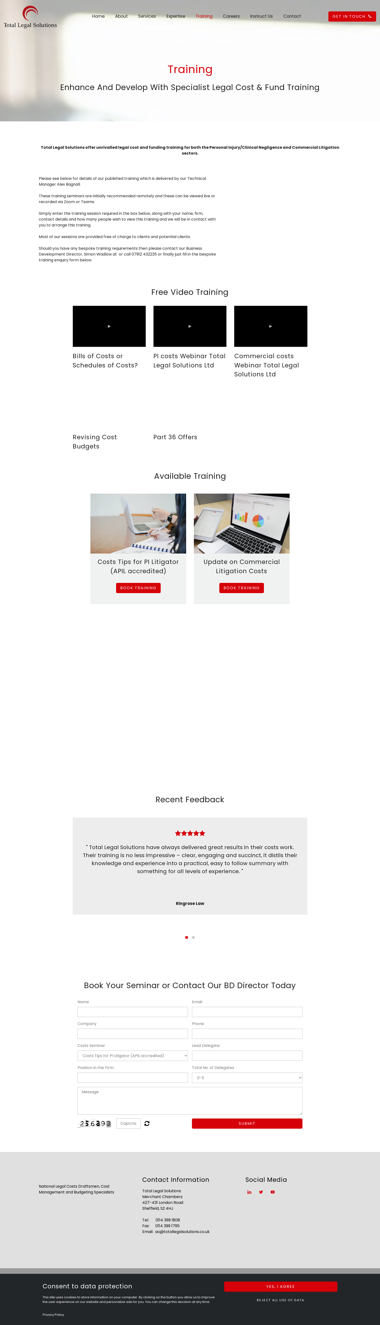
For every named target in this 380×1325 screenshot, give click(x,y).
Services (147, 16)
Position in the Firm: (96, 1067)
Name (83, 1002)
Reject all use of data (280, 1300)
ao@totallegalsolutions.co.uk (182, 1231)
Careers (231, 16)
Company (87, 1024)
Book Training (138, 588)
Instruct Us (261, 16)
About (121, 16)
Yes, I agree (280, 1286)
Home (98, 16)
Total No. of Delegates (213, 1067)
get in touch (352, 16)
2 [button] (193, 937)
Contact (292, 16)
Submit (247, 1123)
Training (204, 16)
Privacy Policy (53, 1314)
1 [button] (186, 937)
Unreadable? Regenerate (147, 1123)
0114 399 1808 (168, 1220)
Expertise (175, 16)
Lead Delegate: (206, 1045)
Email (197, 1002)
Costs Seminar (91, 1045)
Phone (198, 1024)
